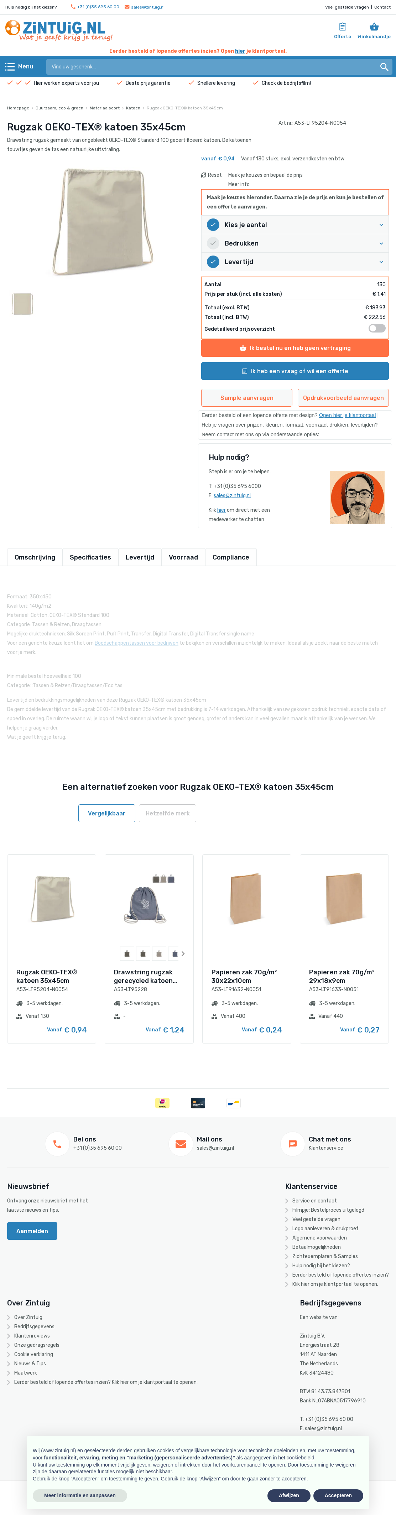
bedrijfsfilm (297, 83)
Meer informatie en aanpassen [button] (80, 1495)
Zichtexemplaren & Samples (325, 1256)
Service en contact (314, 1201)
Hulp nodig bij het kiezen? (321, 1266)
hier (240, 51)
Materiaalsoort (105, 107)
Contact (382, 7)
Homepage (18, 107)
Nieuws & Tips (30, 1364)
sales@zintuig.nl (145, 7)
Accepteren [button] (338, 1495)
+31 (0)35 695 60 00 (95, 7)
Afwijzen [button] (289, 1495)
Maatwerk (25, 1373)
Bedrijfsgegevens (34, 1327)
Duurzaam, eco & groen (59, 107)
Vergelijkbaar (106, 813)
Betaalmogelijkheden (316, 1247)
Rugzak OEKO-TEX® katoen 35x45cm (185, 107)
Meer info (239, 184)
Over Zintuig (28, 1317)
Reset (215, 175)
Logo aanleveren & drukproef (325, 1229)
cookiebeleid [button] (300, 1457)
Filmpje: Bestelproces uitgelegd (328, 1210)
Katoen (133, 107)
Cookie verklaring (33, 1354)
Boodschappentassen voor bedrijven (136, 637)
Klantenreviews (32, 1336)
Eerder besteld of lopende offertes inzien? (340, 1275)
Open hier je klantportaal (347, 415)
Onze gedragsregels (36, 1345)
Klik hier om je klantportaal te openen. (335, 1284)
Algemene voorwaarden (319, 1238)
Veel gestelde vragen (347, 7)
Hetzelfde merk (168, 813)
